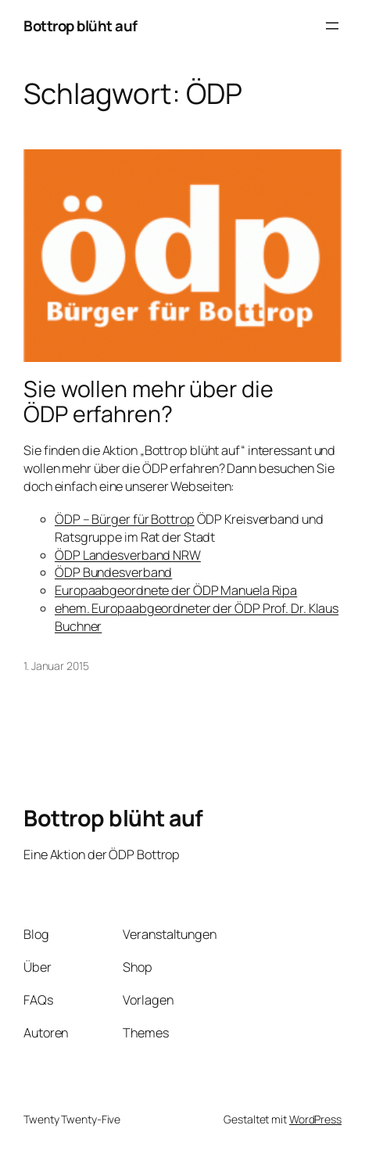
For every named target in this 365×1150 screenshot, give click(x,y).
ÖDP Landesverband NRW (128, 555)
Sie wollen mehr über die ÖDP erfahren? (148, 402)
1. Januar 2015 (56, 665)
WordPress (315, 1119)
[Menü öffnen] (332, 25)
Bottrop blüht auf (80, 26)
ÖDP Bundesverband (113, 572)
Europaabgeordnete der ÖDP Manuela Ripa (176, 590)
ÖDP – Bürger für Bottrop (125, 519)
